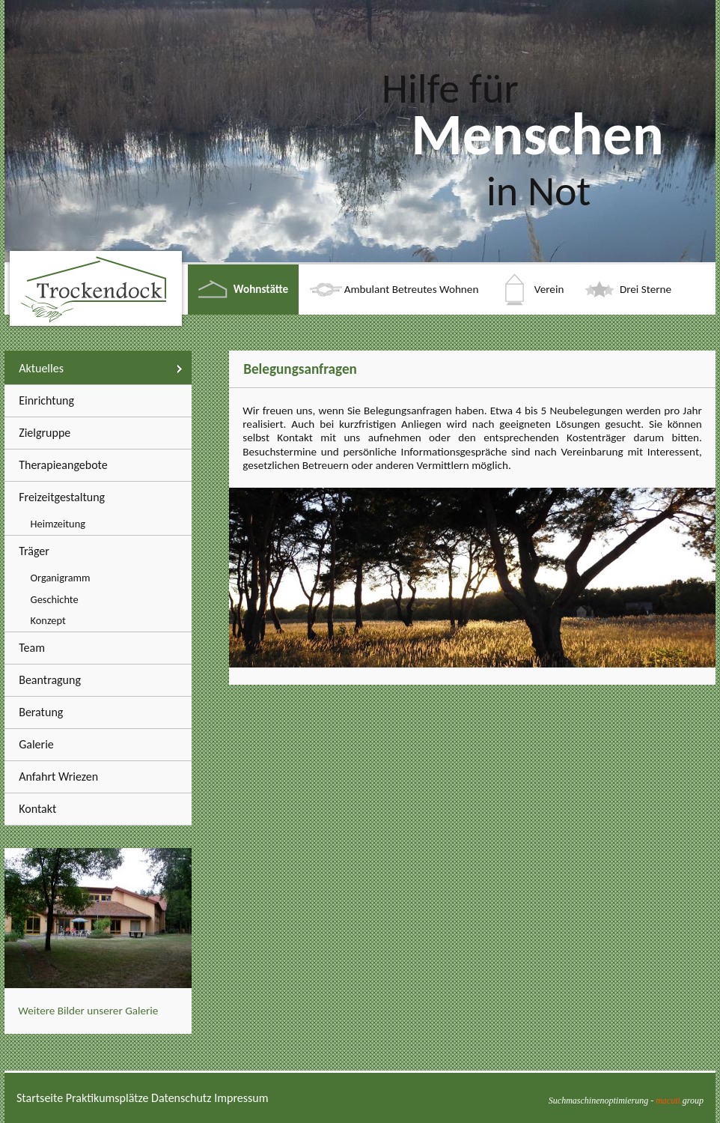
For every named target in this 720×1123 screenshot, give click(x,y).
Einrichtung (46, 400)
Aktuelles (41, 368)
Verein (549, 289)
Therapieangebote (63, 465)
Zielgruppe (44, 433)
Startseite (39, 1098)
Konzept (48, 620)
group (680, 1100)
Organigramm (61, 577)
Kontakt (37, 809)
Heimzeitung (58, 523)
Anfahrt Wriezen (58, 776)
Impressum (241, 1098)
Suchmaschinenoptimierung (598, 1100)
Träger (34, 551)
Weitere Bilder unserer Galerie (88, 1010)
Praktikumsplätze (107, 1098)
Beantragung (50, 680)
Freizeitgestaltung (62, 497)
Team (32, 648)
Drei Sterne (645, 289)
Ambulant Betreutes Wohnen (411, 289)
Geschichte (55, 599)
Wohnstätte (261, 289)
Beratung (41, 712)
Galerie (36, 744)
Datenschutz (181, 1098)
